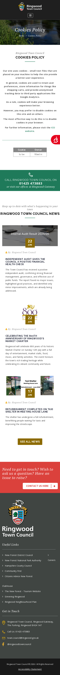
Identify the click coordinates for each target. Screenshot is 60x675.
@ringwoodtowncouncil (19, 644)
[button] (30, 15)
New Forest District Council (19, 555)
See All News (30, 441)
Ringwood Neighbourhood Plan (21, 601)
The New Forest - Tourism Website (22, 591)
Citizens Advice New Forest (19, 576)
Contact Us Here (40, 486)
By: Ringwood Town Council (20, 252)
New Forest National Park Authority (23, 560)
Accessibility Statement (30, 669)
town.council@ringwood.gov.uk (23, 637)
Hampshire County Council (18, 565)
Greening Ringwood (15, 596)
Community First (13, 571)
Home (21, 35)
